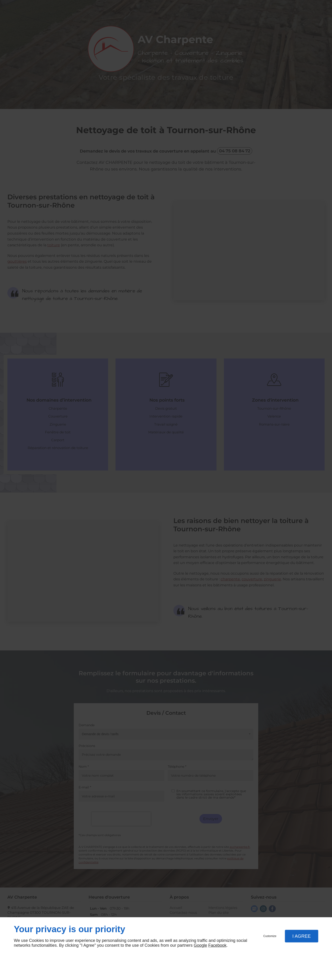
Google (200, 945)
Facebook (217, 945)
